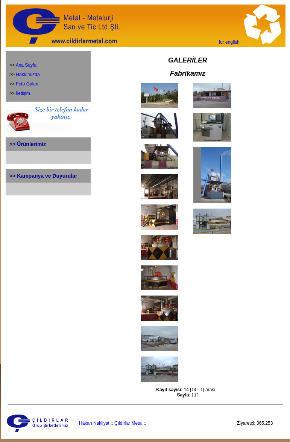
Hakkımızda (27, 74)
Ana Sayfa (26, 65)
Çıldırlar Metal (128, 423)
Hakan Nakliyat (94, 423)
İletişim (23, 93)
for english (229, 42)
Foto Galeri (27, 84)
